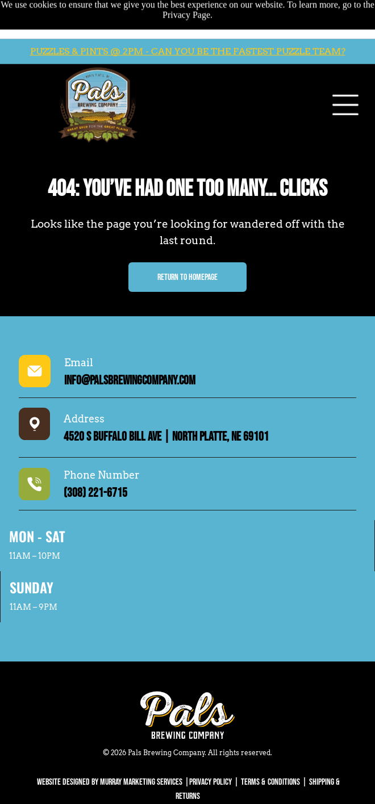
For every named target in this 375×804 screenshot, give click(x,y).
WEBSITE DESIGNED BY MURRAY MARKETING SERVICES (109, 782)
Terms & (253, 782)
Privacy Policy (210, 782)
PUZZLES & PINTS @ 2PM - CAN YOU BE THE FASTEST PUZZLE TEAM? (187, 21)
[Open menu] (345, 75)
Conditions (284, 782)
